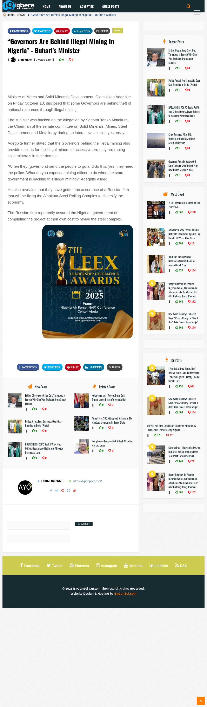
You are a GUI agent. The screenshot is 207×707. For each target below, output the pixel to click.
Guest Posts (110, 6)
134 (193, 270)
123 (158, 435)
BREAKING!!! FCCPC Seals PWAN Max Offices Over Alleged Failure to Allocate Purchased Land (44, 448)
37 (171, 435)
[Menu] (197, 13)
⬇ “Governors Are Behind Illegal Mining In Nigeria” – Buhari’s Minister (71, 14)
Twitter (42, 31)
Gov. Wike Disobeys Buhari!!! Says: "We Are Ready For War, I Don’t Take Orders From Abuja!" (183, 318)
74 (192, 461)
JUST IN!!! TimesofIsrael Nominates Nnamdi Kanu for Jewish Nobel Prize (181, 261)
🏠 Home (8, 14)
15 (192, 243)
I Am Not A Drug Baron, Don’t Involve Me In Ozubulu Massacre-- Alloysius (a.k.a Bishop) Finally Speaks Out (184, 374)
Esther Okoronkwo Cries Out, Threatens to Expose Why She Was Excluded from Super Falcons (45, 399)
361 (180, 327)
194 (193, 327)
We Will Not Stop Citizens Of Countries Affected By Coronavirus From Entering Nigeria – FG (171, 428)
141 (180, 461)
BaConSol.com (125, 593)
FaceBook (19, 31)
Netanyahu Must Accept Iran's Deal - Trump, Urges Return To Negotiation (109, 397)
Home (46, 6)
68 (192, 386)
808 (180, 212)
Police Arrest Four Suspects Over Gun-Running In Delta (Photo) (43, 423)
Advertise (87, 6)
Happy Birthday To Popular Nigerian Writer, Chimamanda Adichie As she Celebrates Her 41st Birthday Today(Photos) (183, 290)
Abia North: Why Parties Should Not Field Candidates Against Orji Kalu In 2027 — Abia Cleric (184, 234)
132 (193, 301)
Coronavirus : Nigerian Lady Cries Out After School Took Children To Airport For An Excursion (184, 451)
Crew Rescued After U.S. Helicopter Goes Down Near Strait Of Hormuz (181, 138)
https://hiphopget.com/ (87, 481)
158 (193, 212)
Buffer (102, 31)
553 (180, 270)
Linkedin (82, 31)
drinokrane (25, 59)
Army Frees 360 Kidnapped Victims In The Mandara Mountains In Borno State (112, 420)
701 (180, 243)
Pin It (62, 31)
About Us (65, 6)
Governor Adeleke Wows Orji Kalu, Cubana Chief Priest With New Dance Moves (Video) (183, 165)
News (21, 14)
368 (180, 301)
